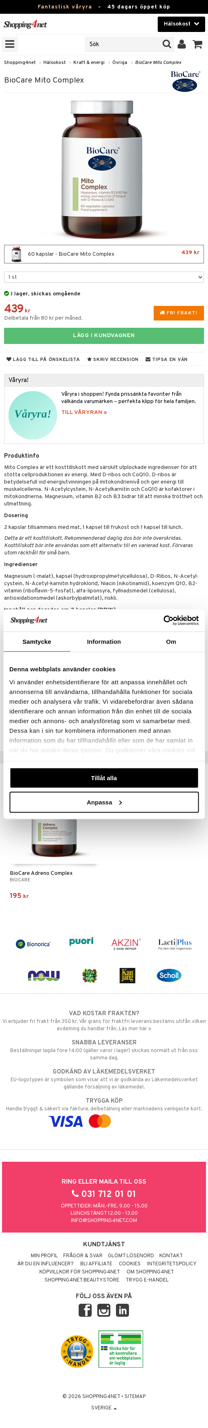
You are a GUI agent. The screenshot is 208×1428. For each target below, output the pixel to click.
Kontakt (171, 1256)
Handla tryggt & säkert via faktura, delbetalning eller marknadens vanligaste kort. (104, 1111)
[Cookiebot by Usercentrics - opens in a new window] (163, 620)
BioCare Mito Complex (158, 62)
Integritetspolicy (172, 1264)
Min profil (44, 1256)
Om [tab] (171, 641)
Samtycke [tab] (36, 641)
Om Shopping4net (150, 1272)
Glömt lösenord (131, 1256)
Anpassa (104, 801)
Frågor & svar (83, 1256)
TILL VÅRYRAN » (84, 412)
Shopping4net (20, 62)
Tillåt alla (104, 777)
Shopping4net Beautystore (82, 1280)
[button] (197, 44)
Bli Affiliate (96, 1264)
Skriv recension (113, 359)
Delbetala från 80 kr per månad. (43, 318)
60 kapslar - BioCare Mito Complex (104, 254)
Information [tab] (104, 641)
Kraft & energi (89, 62)
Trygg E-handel (147, 1280)
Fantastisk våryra (65, 7)
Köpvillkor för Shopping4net (79, 1272)
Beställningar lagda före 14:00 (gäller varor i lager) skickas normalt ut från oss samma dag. (104, 1050)
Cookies (130, 1264)
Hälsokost (54, 62)
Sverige (104, 1408)
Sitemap (135, 1397)
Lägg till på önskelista (43, 359)
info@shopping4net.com (104, 1221)
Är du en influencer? (45, 1264)
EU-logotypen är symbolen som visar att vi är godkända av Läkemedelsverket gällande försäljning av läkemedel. (104, 1079)
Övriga (119, 62)
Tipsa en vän (167, 359)
